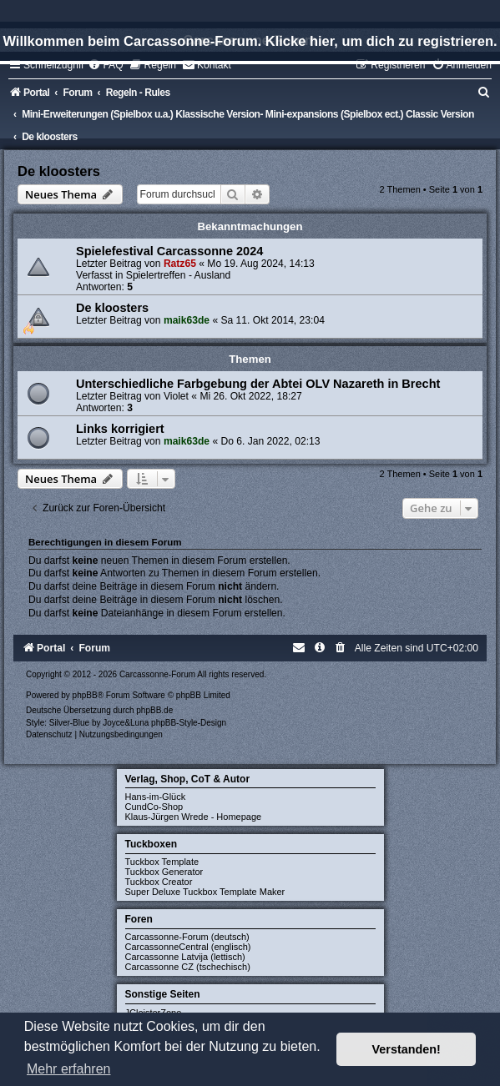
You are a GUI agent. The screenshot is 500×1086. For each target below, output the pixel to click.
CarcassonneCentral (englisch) (188, 947)
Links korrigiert (120, 428)
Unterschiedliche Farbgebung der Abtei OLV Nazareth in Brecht (258, 383)
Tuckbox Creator (159, 882)
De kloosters (59, 170)
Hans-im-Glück (155, 797)
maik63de (187, 320)
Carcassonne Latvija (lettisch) (185, 957)
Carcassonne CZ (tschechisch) (187, 967)
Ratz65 (180, 263)
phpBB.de (154, 710)
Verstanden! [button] (406, 1049)
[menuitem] (105, 65)
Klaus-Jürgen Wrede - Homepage (193, 817)
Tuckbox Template (162, 862)
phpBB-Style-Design (188, 722)
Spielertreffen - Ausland (178, 275)
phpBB (85, 695)
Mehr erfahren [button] (69, 1069)
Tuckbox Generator (164, 872)
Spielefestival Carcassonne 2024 (169, 251)
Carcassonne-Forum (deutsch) (187, 937)
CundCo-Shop (154, 807)
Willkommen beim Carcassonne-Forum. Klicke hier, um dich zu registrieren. (250, 40)
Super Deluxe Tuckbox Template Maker (205, 892)
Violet (176, 396)
